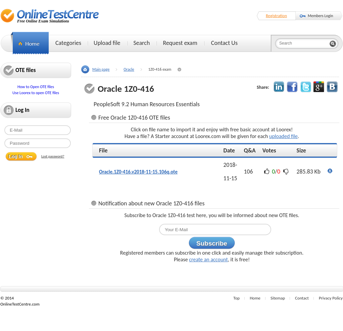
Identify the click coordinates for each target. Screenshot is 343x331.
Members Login (320, 15)
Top (236, 298)
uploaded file (283, 136)
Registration (276, 15)
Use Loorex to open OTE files (35, 92)
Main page (100, 69)
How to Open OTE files (35, 86)
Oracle (129, 69)
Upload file (107, 43)
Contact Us (224, 43)
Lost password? (52, 156)
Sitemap (278, 298)
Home (255, 298)
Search (142, 43)
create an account (208, 259)
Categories (68, 43)
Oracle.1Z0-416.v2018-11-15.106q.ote (138, 172)
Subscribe (211, 243)
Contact (302, 298)
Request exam (180, 43)
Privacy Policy (331, 298)
